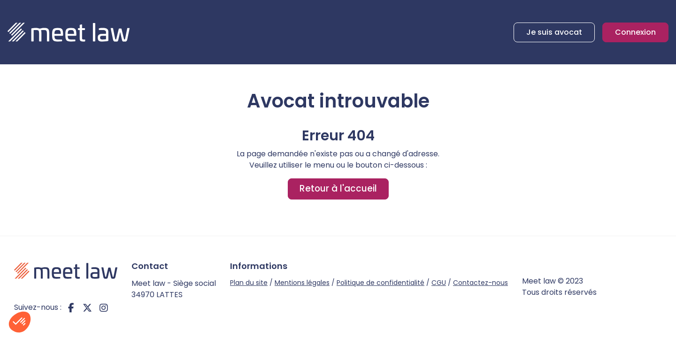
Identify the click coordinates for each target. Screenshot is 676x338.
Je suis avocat (554, 32)
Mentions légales (302, 282)
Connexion (635, 32)
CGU (438, 282)
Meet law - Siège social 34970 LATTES (173, 289)
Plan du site (249, 282)
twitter (87, 307)
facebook (71, 307)
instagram (104, 307)
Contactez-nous (480, 282)
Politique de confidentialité (380, 282)
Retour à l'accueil (338, 188)
